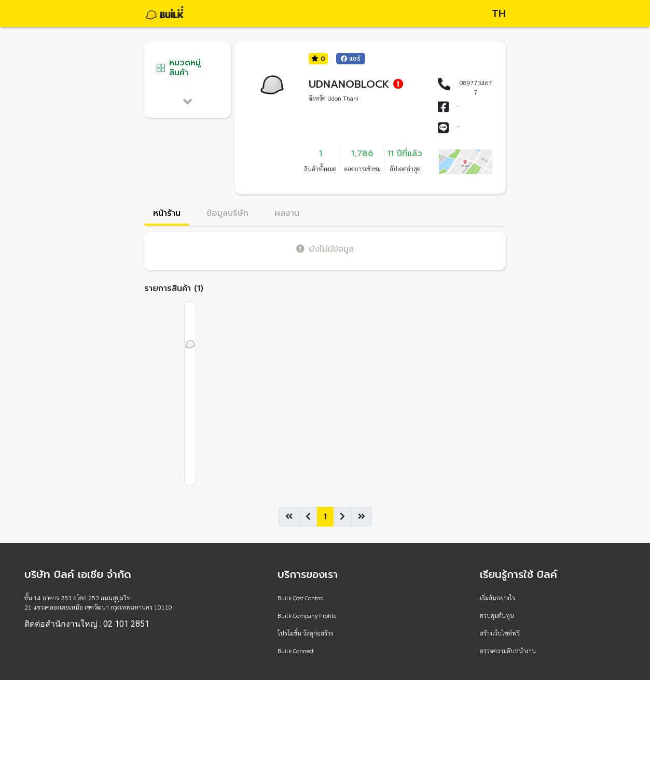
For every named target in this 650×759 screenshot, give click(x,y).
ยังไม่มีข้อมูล (325, 248)
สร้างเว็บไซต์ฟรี (500, 633)
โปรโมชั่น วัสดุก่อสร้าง (305, 633)
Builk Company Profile (307, 615)
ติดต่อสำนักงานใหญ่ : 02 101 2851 (86, 624)
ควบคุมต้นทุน (497, 615)
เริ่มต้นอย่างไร (497, 598)
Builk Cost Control (301, 598)
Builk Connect (296, 650)
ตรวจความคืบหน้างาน (508, 650)
